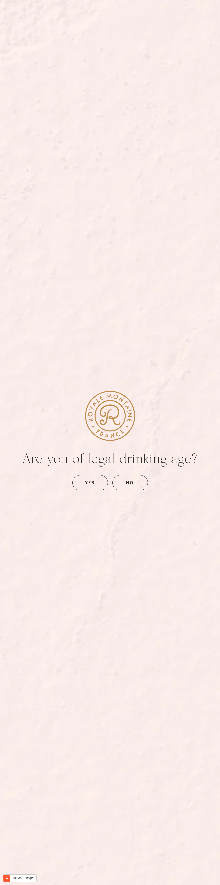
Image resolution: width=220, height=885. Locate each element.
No (130, 482)
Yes (90, 482)
